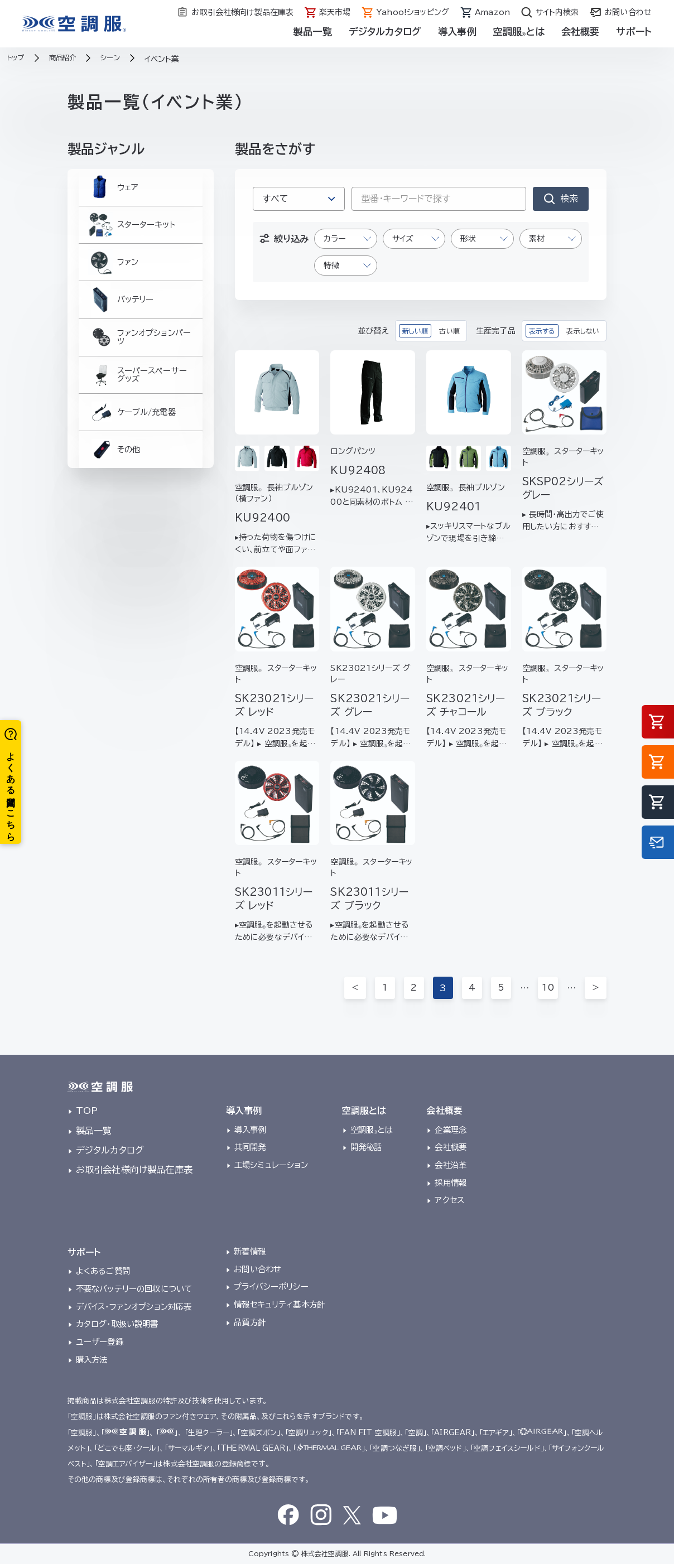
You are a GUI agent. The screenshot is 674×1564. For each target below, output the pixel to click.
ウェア (111, 191)
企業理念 (450, 1130)
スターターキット (131, 236)
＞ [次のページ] (595, 987)
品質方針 (250, 1322)
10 (547, 987)
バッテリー (120, 325)
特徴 (331, 265)
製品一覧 (312, 31)
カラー (334, 239)
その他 (112, 503)
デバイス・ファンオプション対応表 (134, 1306)
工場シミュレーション (271, 1165)
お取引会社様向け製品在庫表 (134, 1169)
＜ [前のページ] (354, 987)
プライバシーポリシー (271, 1286)
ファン (111, 280)
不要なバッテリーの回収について (134, 1289)
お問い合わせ (257, 1269)
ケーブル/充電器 (132, 459)
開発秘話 (366, 1147)
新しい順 (415, 330)
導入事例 (457, 31)
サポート (634, 31)
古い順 (449, 330)
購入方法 (92, 1359)
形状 (468, 239)
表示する (542, 330)
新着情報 (250, 1251)
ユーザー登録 (99, 1342)
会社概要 (580, 31)
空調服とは (519, 31)
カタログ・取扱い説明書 (117, 1324)
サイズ (402, 239)
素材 (537, 239)
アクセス (449, 1200)
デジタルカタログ (385, 31)
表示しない (582, 330)
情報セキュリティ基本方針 (279, 1304)
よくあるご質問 (103, 1271)
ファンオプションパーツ (141, 369)
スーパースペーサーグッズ (137, 414)
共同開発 (250, 1147)
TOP (87, 1110)
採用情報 (450, 1183)
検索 (569, 198)
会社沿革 (450, 1165)
